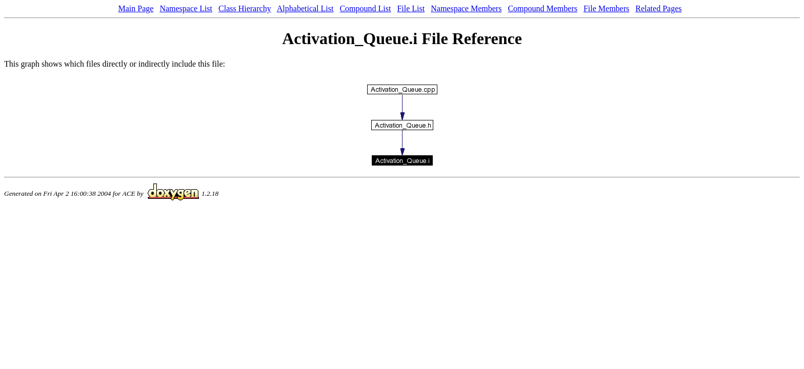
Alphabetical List (305, 8)
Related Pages (658, 8)
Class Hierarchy (244, 8)
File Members (606, 8)
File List (411, 8)
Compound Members (542, 8)
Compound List (365, 8)
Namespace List (185, 8)
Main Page (136, 8)
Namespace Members (466, 8)
